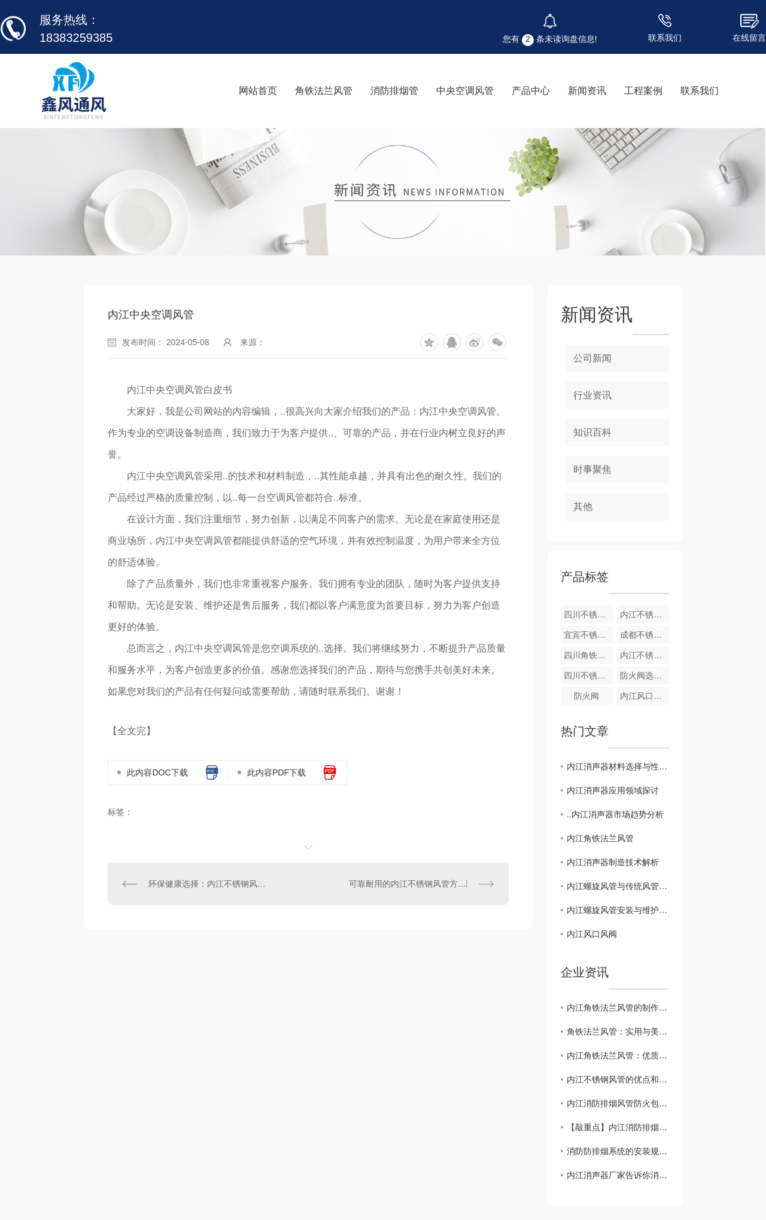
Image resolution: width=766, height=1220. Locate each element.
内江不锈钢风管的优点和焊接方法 (618, 1079)
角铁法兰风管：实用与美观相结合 (618, 1031)
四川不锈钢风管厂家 (588, 614)
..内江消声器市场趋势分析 (615, 814)
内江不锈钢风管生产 (644, 655)
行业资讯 (592, 395)
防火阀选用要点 (644, 675)
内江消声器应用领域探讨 (613, 790)
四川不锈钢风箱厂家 (588, 675)
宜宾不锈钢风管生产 (588, 635)
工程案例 (643, 91)
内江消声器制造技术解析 (613, 862)
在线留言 (749, 37)
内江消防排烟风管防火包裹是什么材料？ (618, 1103)
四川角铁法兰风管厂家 (588, 655)
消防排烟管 (394, 91)
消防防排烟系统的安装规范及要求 (618, 1151)
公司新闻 (592, 358)
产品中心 (531, 91)
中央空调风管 (465, 91)
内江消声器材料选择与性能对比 (618, 766)
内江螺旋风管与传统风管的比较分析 (618, 886)
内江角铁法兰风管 (600, 838)
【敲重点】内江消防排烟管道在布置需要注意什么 (618, 1127)
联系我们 (665, 37)
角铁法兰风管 (323, 91)
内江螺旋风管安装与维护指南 (618, 910)
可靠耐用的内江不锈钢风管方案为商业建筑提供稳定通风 (421, 884)
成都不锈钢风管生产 (644, 635)
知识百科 (592, 432)
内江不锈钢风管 (644, 614)
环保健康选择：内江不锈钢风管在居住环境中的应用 (208, 884)
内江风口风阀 (644, 696)
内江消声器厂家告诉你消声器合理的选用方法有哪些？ (618, 1175)
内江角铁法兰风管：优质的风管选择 (618, 1055)
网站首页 (258, 91)
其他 (582, 506)
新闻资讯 (587, 91)
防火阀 (586, 696)
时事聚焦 (592, 469)
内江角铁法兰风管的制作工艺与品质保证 (618, 1007)
